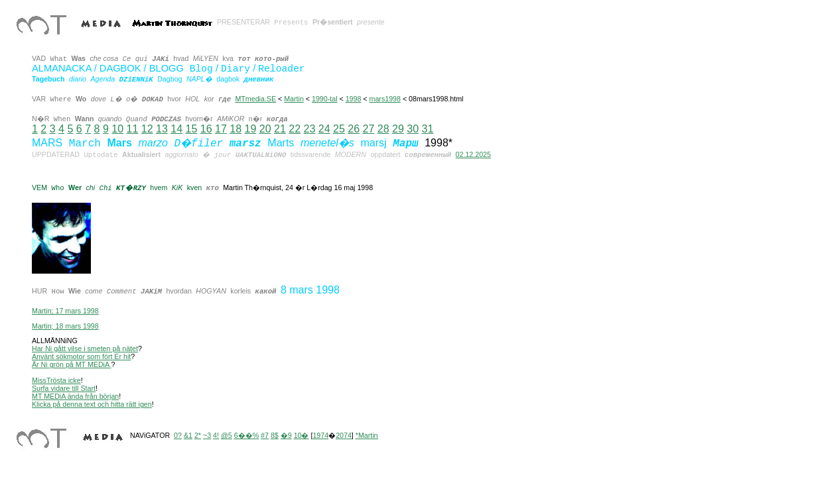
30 (413, 128)
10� (301, 435)
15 (191, 128)
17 (221, 128)
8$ (275, 435)
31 (427, 128)
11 (132, 128)
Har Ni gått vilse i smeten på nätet (85, 348)
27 (368, 128)
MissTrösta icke (56, 380)
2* (197, 435)
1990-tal (325, 99)
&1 (188, 435)
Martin (294, 99)
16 (206, 128)
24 (324, 128)
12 (147, 128)
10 (117, 128)
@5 (226, 435)
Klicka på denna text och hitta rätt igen (92, 404)
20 (265, 128)
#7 (265, 435)
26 (354, 128)
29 (398, 128)
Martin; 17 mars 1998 (65, 311)
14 (176, 128)
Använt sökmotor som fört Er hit (81, 356)
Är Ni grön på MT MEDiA (71, 364)
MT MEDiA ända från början (75, 396)
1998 (354, 99)
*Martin (367, 435)
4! (216, 435)
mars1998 (385, 99)
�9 (286, 435)
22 (295, 128)
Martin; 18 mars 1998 (65, 326)
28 (383, 128)
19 (250, 128)
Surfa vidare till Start (64, 388)
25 (339, 128)
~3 (207, 435)
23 (309, 128)
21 (280, 128)
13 (162, 128)
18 (235, 128)
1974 (320, 435)
